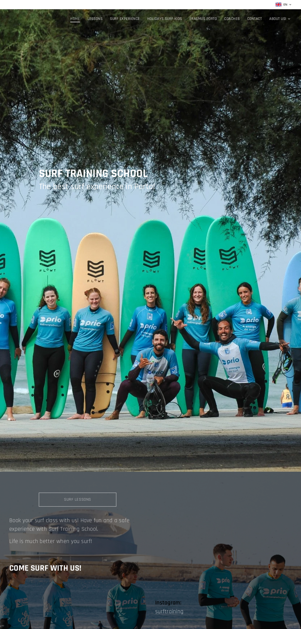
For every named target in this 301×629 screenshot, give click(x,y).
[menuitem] (80, 19)
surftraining (169, 611)
